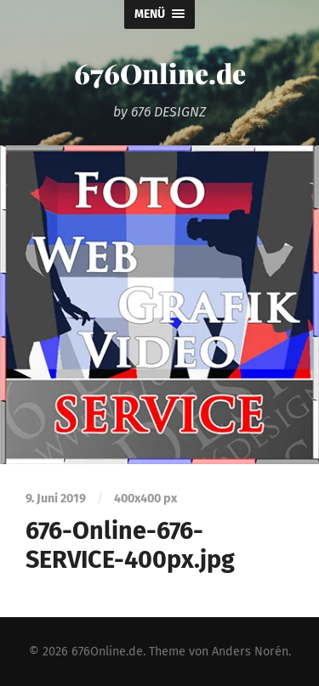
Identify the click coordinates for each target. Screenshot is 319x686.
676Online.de (160, 72)
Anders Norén (250, 651)
